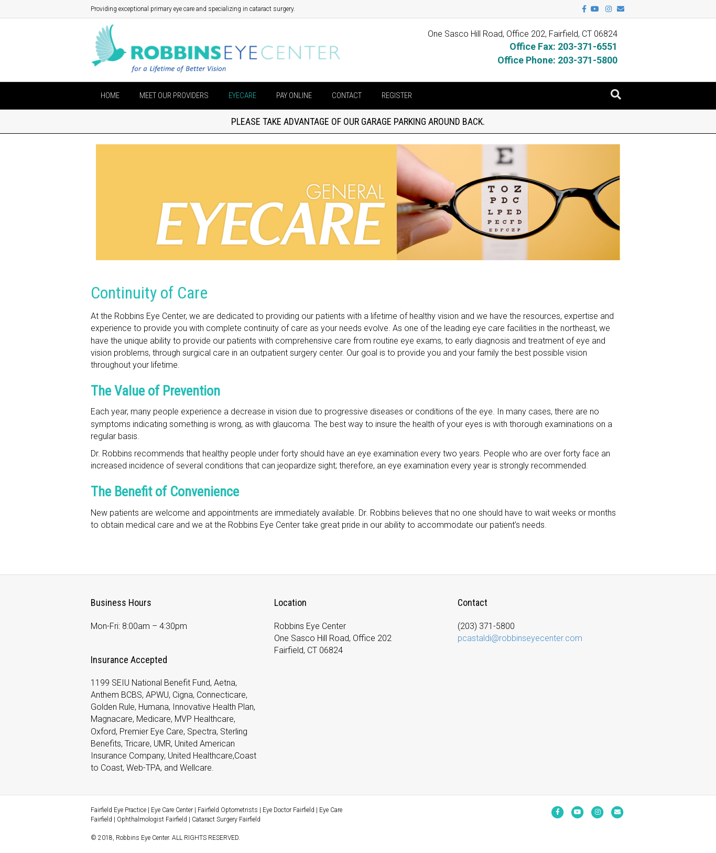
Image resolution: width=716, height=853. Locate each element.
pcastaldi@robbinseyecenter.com (520, 638)
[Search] (615, 94)
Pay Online (294, 95)
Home (110, 95)
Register (397, 95)
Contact (347, 95)
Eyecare (242, 95)
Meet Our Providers (174, 95)
